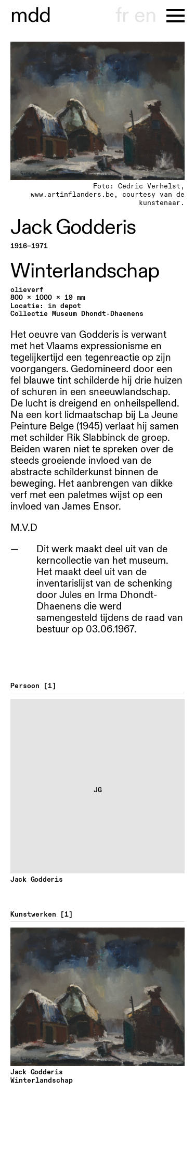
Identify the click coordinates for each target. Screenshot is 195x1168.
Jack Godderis (73, 227)
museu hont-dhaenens (30, 15)
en (145, 15)
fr (121, 15)
